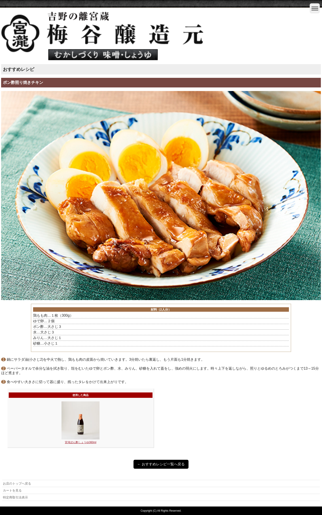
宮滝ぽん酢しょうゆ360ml (80, 442)
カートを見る (12, 490)
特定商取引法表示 (15, 497)
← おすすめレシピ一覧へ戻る (161, 464)
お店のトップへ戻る (17, 483)
